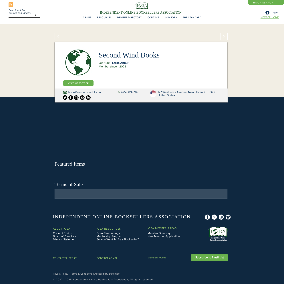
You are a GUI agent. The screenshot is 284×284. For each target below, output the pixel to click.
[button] (87, 17)
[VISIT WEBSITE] (78, 83)
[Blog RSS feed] (11, 4)
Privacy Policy (61, 273)
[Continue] (224, 36)
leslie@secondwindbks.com (85, 92)
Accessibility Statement (107, 273)
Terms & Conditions (81, 273)
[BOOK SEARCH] (266, 2)
